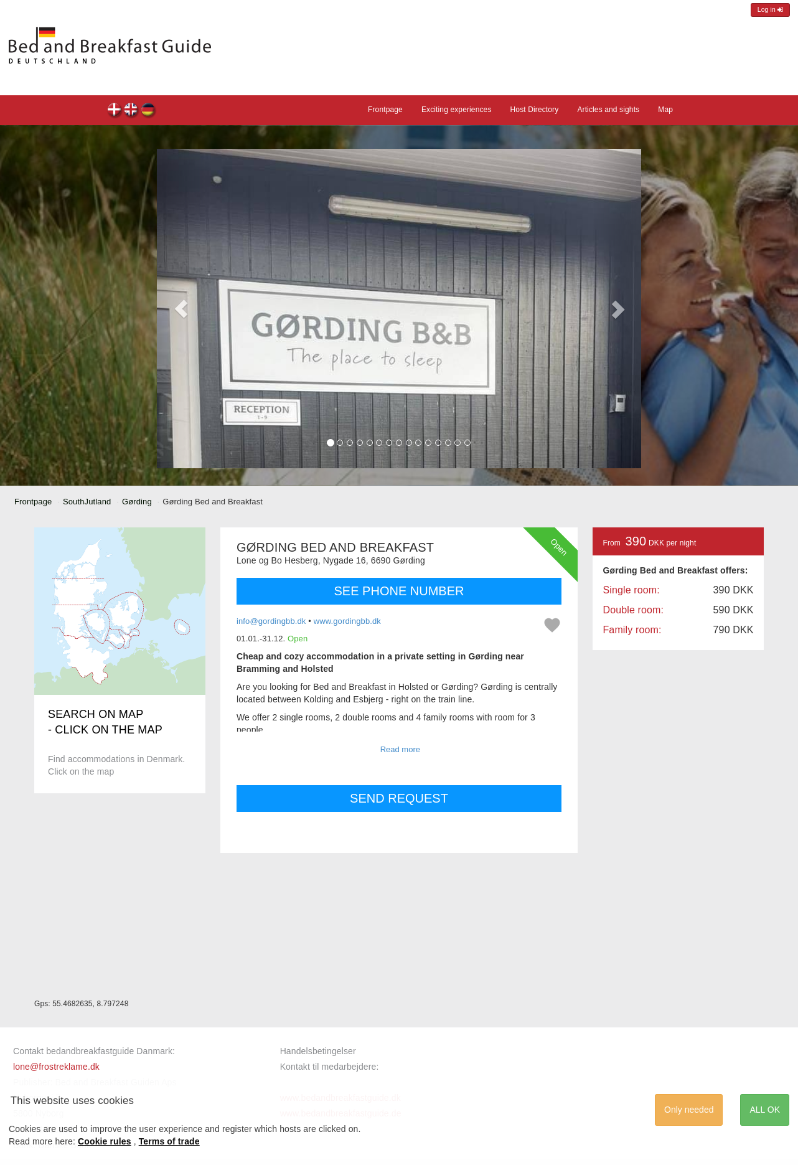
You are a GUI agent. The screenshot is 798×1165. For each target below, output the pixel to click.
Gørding (137, 501)
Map (665, 109)
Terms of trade (169, 1141)
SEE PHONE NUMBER (399, 591)
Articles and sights (608, 109)
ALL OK (764, 1110)
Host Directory (534, 109)
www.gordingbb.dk (347, 621)
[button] (181, 308)
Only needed (688, 1110)
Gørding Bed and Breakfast (114, 111)
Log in (770, 9)
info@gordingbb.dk (271, 621)
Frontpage (385, 109)
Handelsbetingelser (318, 1051)
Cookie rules (104, 1141)
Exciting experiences (456, 109)
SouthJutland (87, 501)
